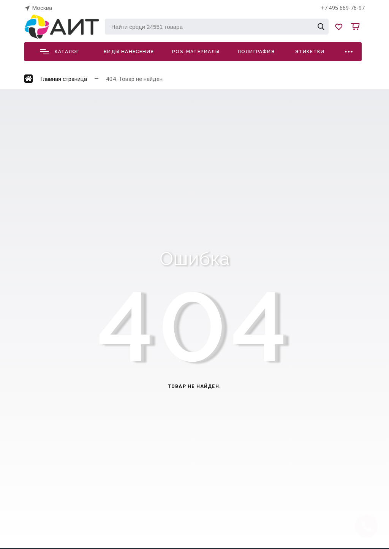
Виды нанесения (129, 51)
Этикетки (310, 51)
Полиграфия (256, 51)
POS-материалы (196, 51)
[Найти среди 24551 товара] (217, 27)
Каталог (59, 51)
